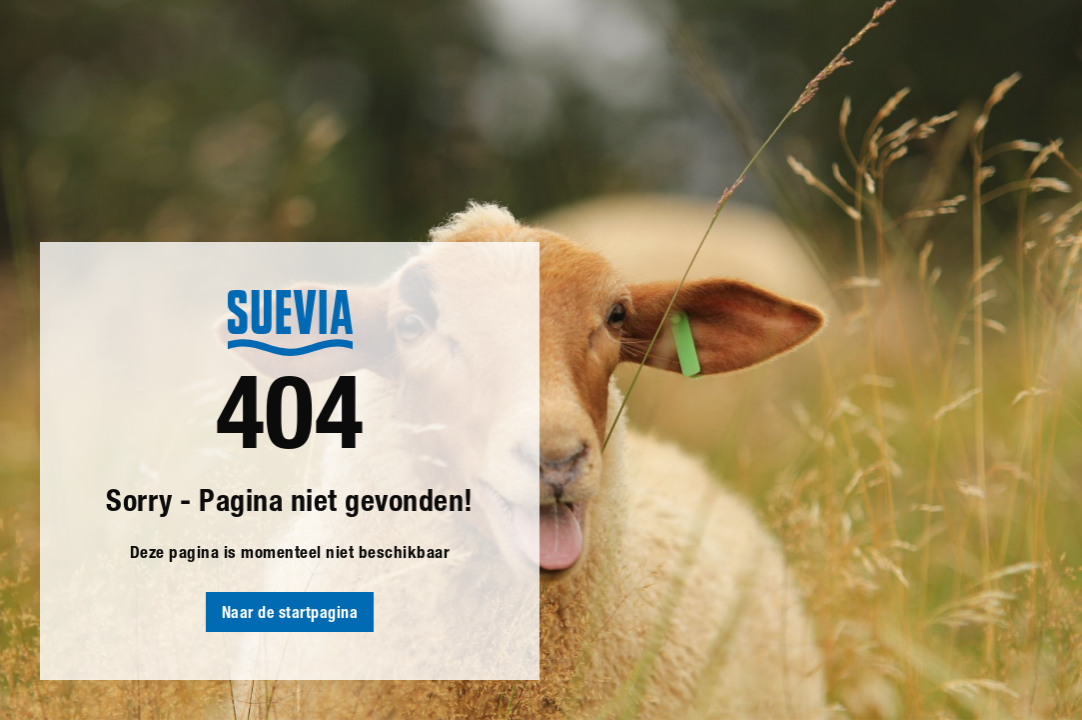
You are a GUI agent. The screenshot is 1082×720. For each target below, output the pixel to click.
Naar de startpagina (290, 615)
